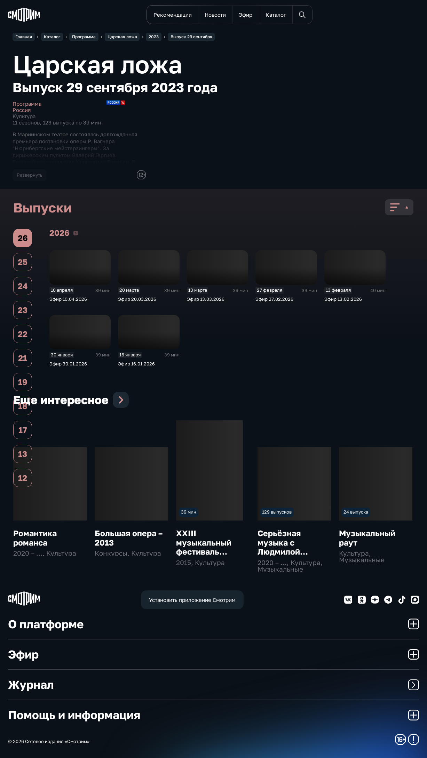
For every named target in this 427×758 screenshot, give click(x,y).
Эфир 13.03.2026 (205, 299)
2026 (75, 233)
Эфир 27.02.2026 (274, 299)
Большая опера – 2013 (129, 537)
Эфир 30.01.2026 (68, 363)
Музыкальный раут (367, 537)
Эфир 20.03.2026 (137, 299)
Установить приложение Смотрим (192, 600)
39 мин (188, 512)
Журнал (213, 684)
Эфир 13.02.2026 (343, 299)
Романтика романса (35, 537)
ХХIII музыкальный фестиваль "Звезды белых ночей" (206, 551)
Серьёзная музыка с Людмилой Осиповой (279, 547)
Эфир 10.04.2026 (68, 299)
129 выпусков (277, 512)
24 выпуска (355, 512)
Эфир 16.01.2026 (136, 363)
